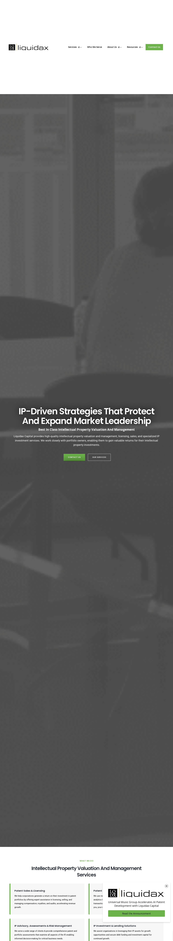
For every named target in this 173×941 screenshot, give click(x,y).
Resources (135, 47)
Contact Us (154, 47)
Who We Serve (94, 47)
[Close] (166, 886)
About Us (114, 47)
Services (75, 47)
